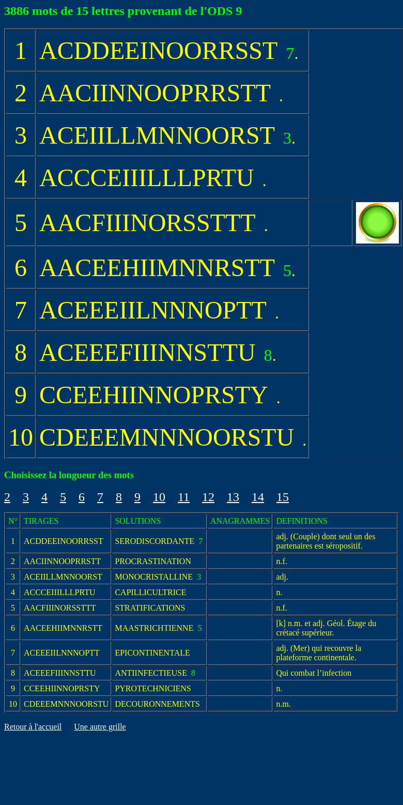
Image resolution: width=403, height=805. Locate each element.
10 (159, 497)
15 (282, 497)
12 (208, 497)
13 (233, 497)
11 (184, 497)
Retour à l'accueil (32, 726)
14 (258, 497)
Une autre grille (100, 726)
